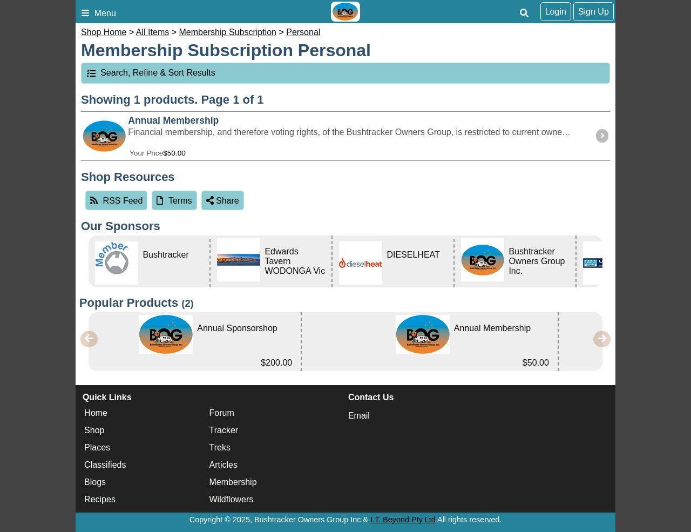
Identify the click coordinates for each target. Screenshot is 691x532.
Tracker (224, 430)
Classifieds (105, 464)
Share (222, 200)
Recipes (100, 499)
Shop (94, 430)
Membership (233, 482)
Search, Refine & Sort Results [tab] (150, 72)
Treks (220, 447)
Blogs (95, 482)
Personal (303, 32)
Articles (223, 464)
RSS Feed (116, 200)
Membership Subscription (227, 32)
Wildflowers (231, 499)
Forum (221, 412)
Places (97, 447)
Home (95, 412)
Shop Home (104, 32)
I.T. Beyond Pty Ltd (403, 519)
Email (359, 415)
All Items (152, 32)
